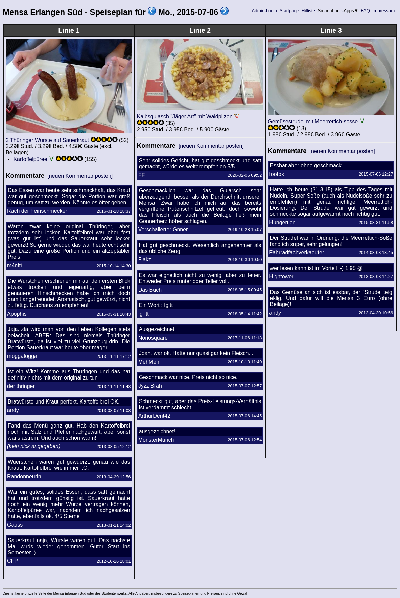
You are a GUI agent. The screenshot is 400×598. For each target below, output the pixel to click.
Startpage (289, 10)
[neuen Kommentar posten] (80, 176)
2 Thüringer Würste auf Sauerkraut (47, 140)
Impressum (383, 10)
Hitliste (308, 10)
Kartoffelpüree (30, 159)
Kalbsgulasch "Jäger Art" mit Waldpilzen (185, 116)
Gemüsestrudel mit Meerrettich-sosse (313, 121)
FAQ (365, 10)
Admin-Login (264, 10)
